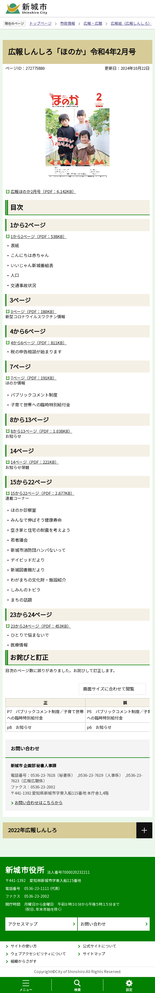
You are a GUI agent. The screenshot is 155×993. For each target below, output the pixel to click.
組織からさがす (24, 961)
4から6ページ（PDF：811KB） (39, 342)
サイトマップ (94, 953)
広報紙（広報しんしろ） (131, 23)
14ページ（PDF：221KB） (35, 462)
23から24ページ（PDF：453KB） (41, 626)
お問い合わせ (93, 924)
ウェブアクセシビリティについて (38, 953)
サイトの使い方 (24, 946)
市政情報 (67, 23)
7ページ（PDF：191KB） (33, 378)
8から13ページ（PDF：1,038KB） (41, 431)
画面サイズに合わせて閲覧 (108, 688)
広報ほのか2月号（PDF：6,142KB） (43, 191)
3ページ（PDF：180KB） (33, 311)
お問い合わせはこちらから (39, 802)
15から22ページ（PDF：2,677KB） (42, 493)
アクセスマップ (23, 924)
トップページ (40, 23)
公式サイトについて (99, 946)
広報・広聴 (93, 23)
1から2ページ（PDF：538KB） (39, 236)
